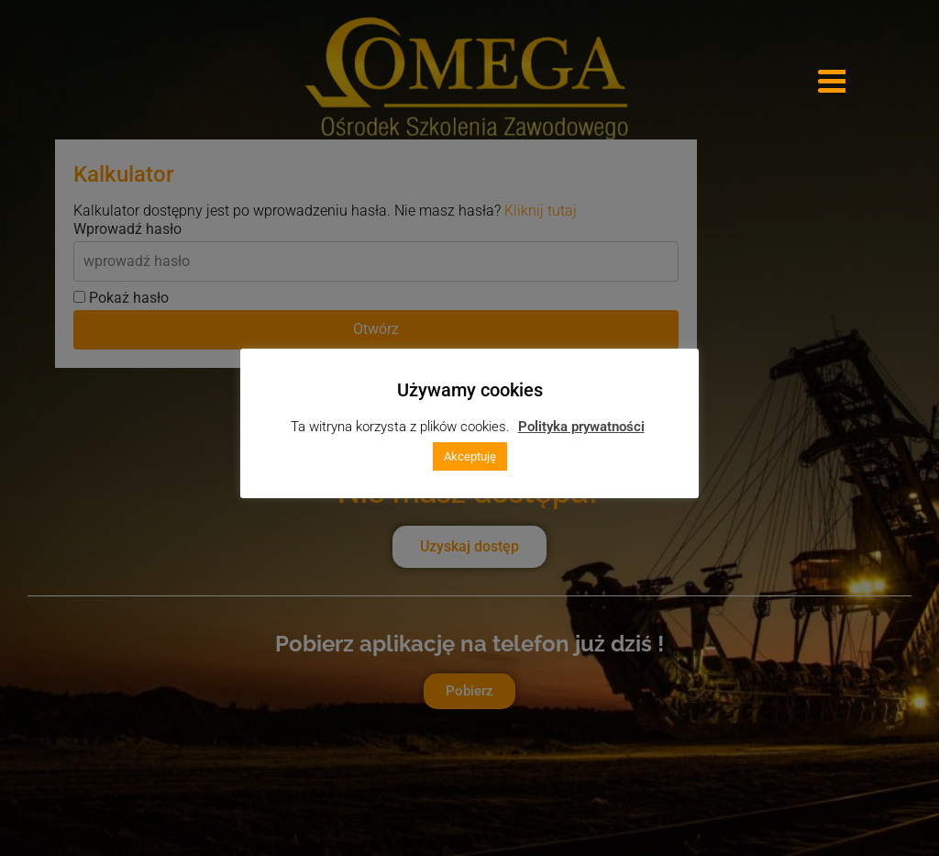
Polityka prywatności (581, 426)
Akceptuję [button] (470, 456)
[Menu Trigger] (831, 80)
